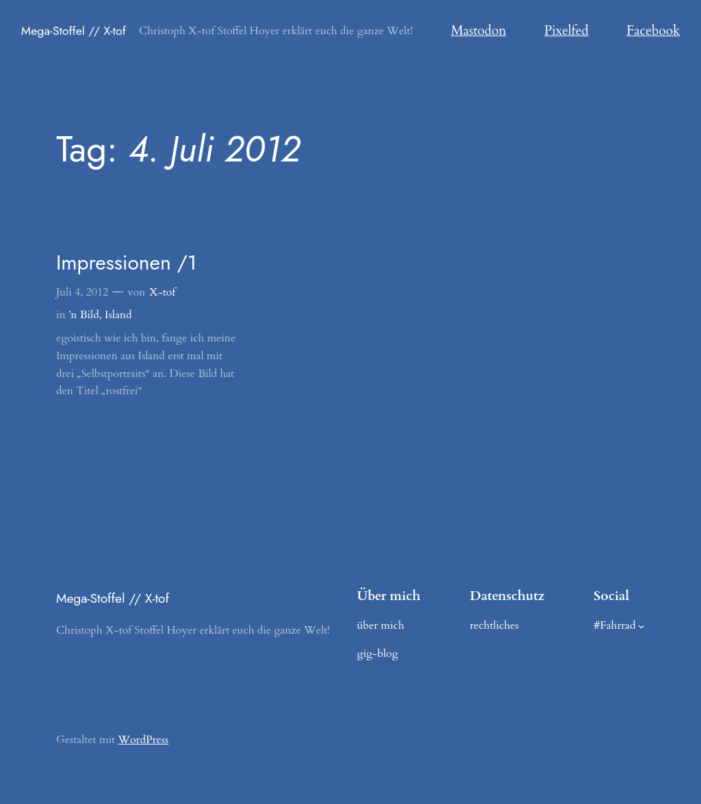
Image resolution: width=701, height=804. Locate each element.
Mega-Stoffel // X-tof (73, 31)
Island (118, 314)
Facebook (653, 31)
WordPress (143, 739)
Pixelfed (566, 31)
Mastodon (479, 31)
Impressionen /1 (126, 262)
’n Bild (83, 314)
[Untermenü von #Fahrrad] (641, 625)
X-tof (162, 292)
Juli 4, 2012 (82, 292)
